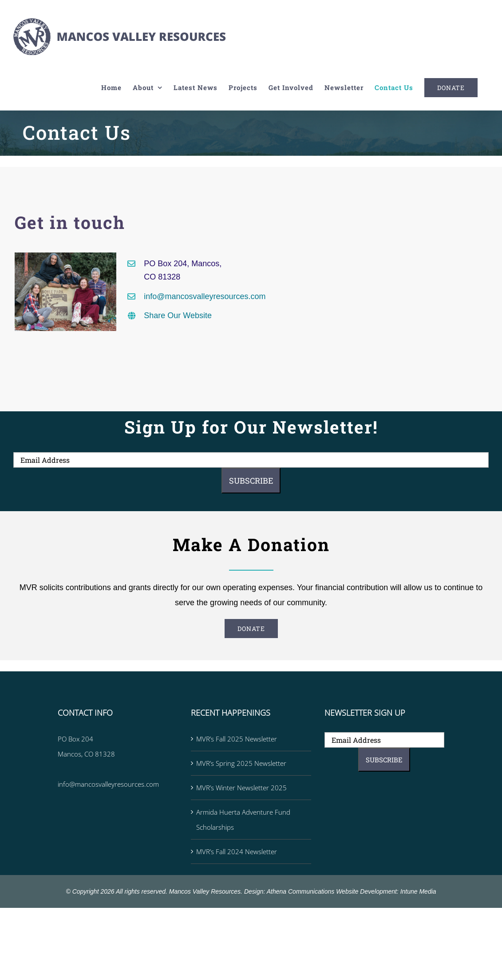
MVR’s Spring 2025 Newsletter (241, 763)
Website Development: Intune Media (386, 891)
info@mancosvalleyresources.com (204, 296)
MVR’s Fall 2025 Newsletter (236, 738)
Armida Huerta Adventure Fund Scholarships (243, 820)
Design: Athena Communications (289, 891)
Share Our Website (178, 315)
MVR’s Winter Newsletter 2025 (241, 787)
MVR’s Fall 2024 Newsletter (236, 851)
